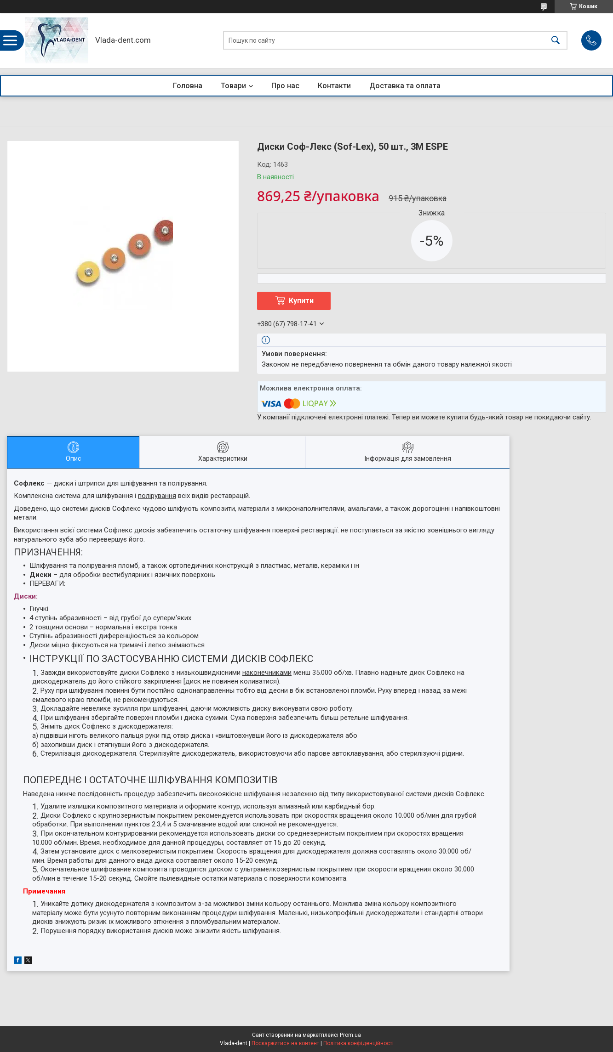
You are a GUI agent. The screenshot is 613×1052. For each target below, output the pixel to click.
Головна (187, 85)
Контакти (334, 85)
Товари (233, 85)
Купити (301, 300)
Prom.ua (350, 1035)
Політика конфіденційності (358, 1043)
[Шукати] (555, 40)
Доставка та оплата (405, 85)
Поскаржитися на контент (285, 1043)
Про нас (285, 85)
